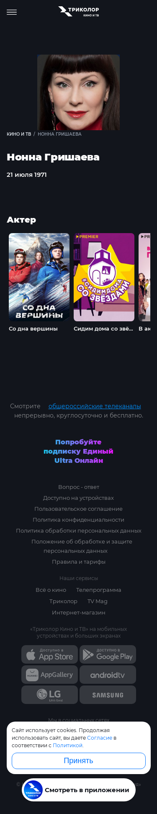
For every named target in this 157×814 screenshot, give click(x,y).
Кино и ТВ (19, 134)
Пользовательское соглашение (78, 508)
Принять (78, 760)
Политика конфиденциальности (78, 519)
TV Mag (98, 601)
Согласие (99, 738)
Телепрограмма (98, 589)
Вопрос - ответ (78, 486)
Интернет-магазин (79, 612)
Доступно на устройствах (78, 497)
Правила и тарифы (79, 561)
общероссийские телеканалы (95, 406)
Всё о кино (51, 589)
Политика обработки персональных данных (79, 530)
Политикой (67, 745)
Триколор (63, 601)
